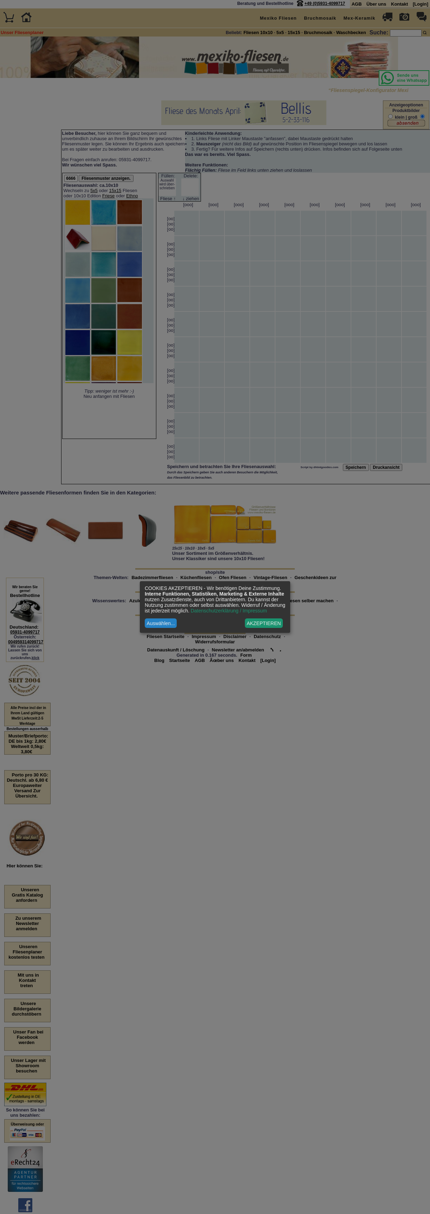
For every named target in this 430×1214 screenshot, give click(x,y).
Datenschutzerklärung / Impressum (229, 610)
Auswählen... (161, 623)
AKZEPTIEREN (264, 623)
